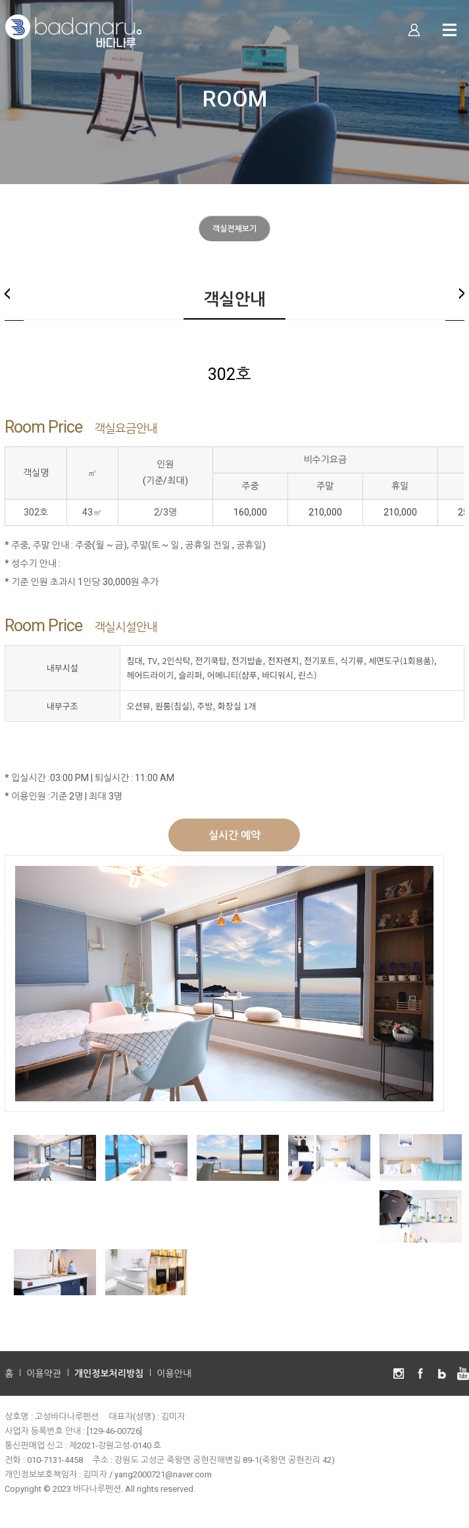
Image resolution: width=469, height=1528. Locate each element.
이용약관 (43, 1373)
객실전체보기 (234, 228)
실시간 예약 (234, 835)
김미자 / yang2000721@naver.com (147, 1474)
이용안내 (174, 1373)
